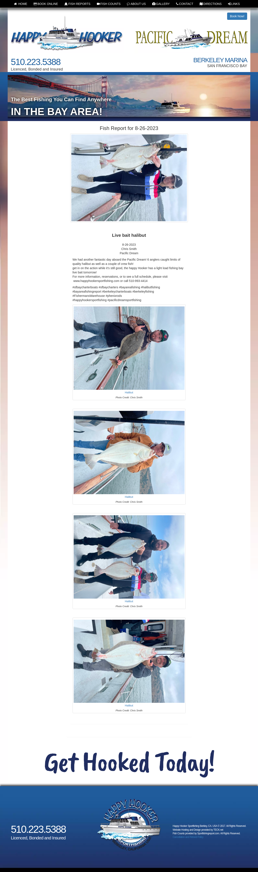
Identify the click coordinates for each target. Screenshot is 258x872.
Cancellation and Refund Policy (188, 837)
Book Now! (237, 16)
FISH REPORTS (77, 4)
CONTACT (184, 4)
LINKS (234, 4)
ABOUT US (136, 4)
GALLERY (161, 4)
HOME (20, 4)
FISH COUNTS (109, 4)
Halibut (129, 392)
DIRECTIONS (211, 4)
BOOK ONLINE (46, 4)
